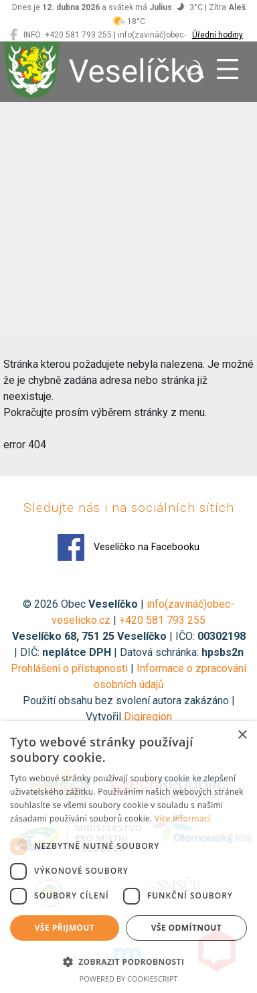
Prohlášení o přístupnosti (69, 668)
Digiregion (148, 716)
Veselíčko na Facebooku (128, 547)
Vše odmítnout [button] (186, 927)
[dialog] (128, 857)
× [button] (242, 735)
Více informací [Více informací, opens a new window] (182, 818)
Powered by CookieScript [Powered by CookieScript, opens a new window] (129, 979)
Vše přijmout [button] (64, 927)
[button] (128, 961)
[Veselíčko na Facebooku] (13, 35)
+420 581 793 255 (162, 620)
